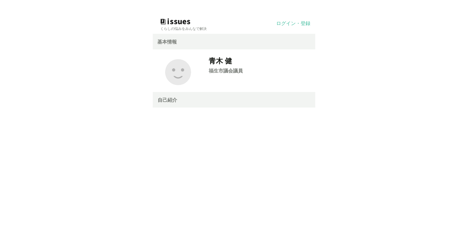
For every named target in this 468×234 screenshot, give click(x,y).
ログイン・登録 (293, 23)
